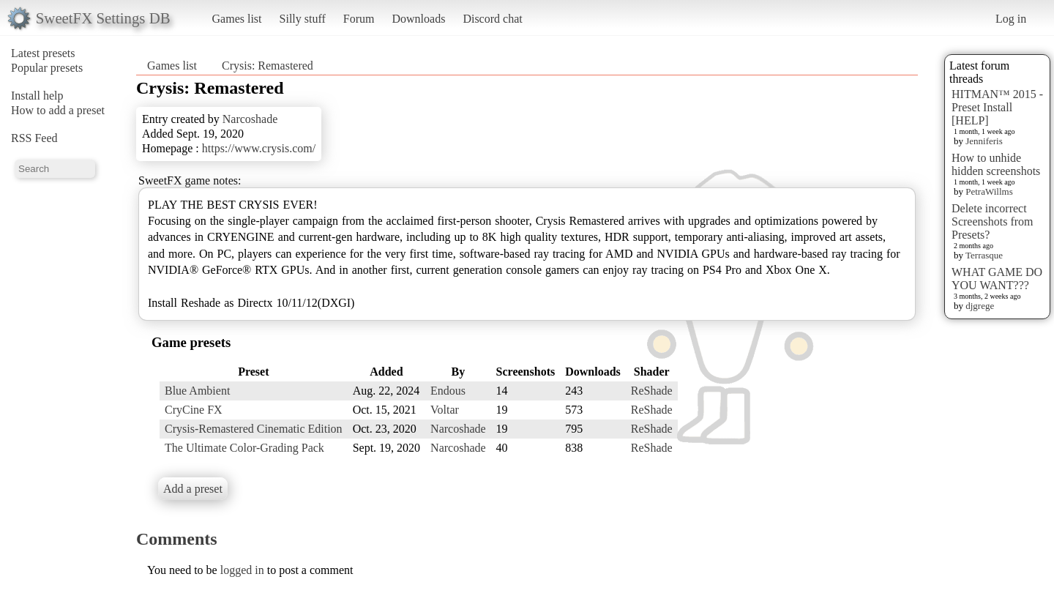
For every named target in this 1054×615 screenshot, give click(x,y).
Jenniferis (984, 140)
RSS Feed (34, 138)
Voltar (444, 409)
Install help (37, 95)
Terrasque (984, 255)
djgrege (979, 305)
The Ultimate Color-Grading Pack (244, 447)
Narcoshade (250, 119)
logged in (242, 570)
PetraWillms (988, 191)
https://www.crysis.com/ (258, 148)
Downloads (418, 18)
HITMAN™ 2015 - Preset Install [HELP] (997, 107)
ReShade (652, 390)
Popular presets (47, 67)
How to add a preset (58, 110)
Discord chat (492, 18)
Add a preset (193, 488)
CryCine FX (194, 409)
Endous (448, 390)
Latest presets (43, 53)
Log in (1010, 18)
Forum (359, 18)
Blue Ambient (197, 390)
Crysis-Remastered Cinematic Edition (254, 428)
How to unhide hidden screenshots (996, 164)
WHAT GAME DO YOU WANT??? (997, 278)
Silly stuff (303, 18)
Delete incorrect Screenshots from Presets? (993, 221)
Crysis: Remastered (267, 65)
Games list (237, 18)
